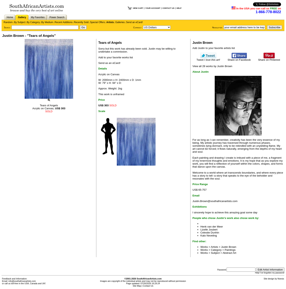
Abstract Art (229, 252)
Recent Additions (63, 22)
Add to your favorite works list (115, 57)
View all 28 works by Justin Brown (212, 66)
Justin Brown (228, 246)
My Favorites (38, 17)
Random (8, 22)
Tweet (208, 58)
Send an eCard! (134, 22)
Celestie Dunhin (209, 232)
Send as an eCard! (109, 63)
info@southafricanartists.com (22, 281)
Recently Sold (81, 22)
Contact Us (148, 286)
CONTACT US (168, 8)
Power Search (56, 17)
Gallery (22, 17)
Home (10, 17)
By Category (33, 22)
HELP (179, 8)
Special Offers (97, 22)
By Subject (19, 22)
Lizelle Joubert (208, 229)
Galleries (120, 22)
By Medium (47, 22)
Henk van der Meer (211, 226)
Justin (151, 48)
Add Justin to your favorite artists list (213, 48)
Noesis (280, 278)
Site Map (137, 286)
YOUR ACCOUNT (152, 8)
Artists (110, 22)
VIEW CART (138, 8)
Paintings (230, 249)
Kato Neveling (208, 235)
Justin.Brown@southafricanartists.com (215, 201)
